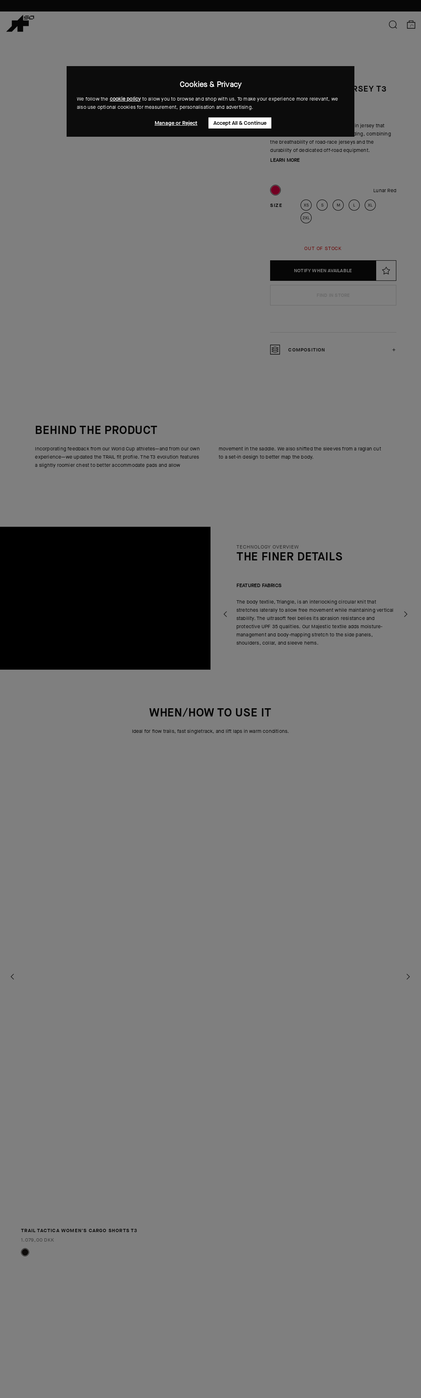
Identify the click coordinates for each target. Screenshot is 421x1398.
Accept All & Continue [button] (239, 122)
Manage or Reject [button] (176, 122)
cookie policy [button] (125, 99)
